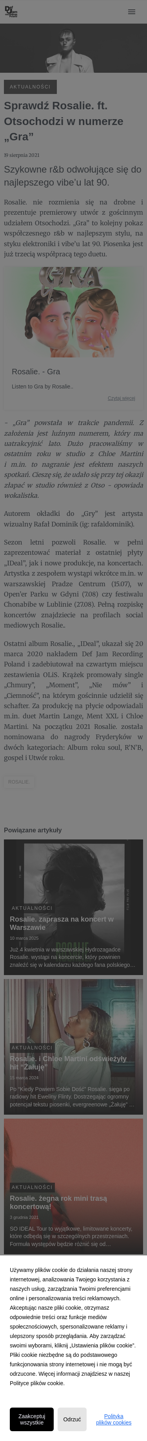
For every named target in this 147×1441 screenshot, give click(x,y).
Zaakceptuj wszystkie (31, 1419)
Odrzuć (72, 1419)
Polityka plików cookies (113, 1419)
